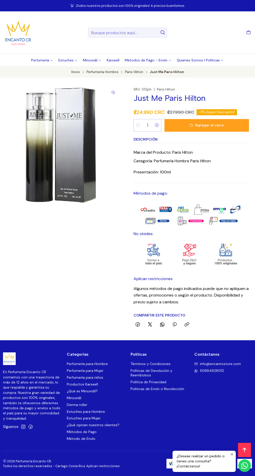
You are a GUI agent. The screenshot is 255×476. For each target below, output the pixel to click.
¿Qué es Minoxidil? (82, 391)
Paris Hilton (134, 72)
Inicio (75, 72)
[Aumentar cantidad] (157, 125)
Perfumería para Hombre (87, 363)
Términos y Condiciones (151, 363)
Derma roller (77, 404)
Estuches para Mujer (84, 418)
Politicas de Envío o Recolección (157, 389)
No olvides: (143, 233)
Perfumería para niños (85, 377)
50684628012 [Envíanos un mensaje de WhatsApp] (209, 370)
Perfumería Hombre (102, 72)
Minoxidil (74, 398)
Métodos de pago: (151, 193)
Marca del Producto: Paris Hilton (163, 152)
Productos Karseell (82, 384)
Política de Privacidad (148, 382)
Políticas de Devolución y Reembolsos (151, 372)
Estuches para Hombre (86, 411)
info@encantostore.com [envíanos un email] (217, 363)
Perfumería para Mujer (85, 370)
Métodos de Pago (82, 431)
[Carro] (248, 33)
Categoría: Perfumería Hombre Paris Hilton (172, 161)
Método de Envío (81, 438)
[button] (42, 60)
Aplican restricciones (153, 278)
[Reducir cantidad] (138, 125)
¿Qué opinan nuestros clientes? (93, 425)
